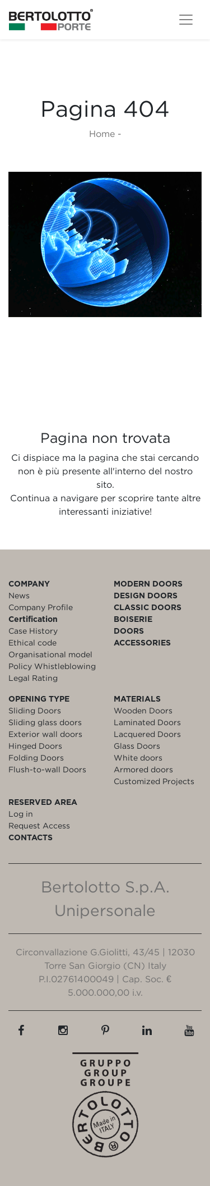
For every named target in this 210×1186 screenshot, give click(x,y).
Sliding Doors (34, 710)
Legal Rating (33, 678)
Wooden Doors (143, 710)
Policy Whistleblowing (52, 666)
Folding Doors (36, 757)
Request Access (39, 825)
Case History (33, 630)
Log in (20, 813)
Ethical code (32, 642)
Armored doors (143, 769)
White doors (138, 757)
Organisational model (50, 654)
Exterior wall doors (45, 734)
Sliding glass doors (45, 722)
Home (102, 134)
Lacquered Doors (147, 734)
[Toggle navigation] (186, 19)
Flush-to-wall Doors (47, 769)
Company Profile (40, 607)
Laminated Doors (147, 722)
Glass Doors (137, 745)
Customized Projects (154, 781)
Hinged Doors (35, 745)
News (19, 595)
